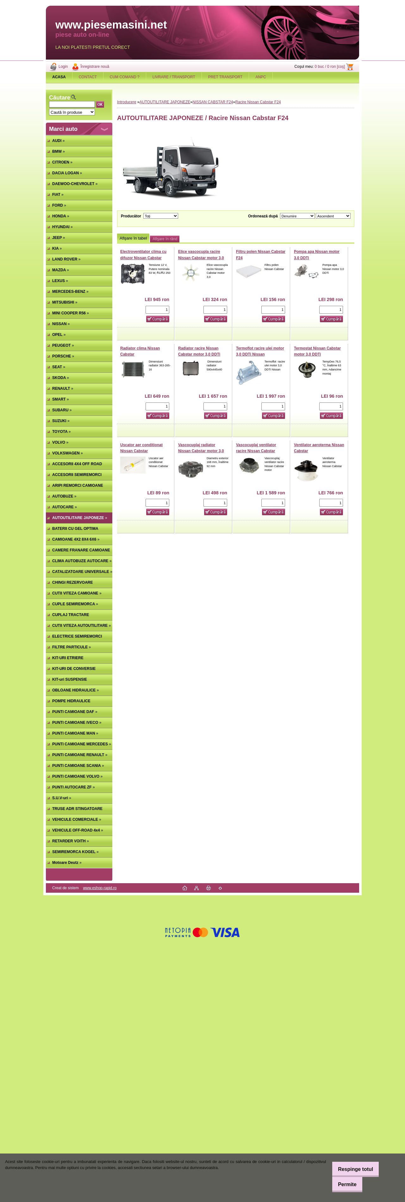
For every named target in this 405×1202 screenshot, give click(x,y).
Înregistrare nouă (94, 66)
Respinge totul (351, 1169)
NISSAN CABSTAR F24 (213, 102)
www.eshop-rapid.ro (99, 888)
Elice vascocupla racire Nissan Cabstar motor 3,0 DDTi (201, 257)
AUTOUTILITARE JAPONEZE (165, 102)
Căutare (59, 97)
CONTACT (88, 77)
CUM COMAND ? (125, 77)
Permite (342, 1184)
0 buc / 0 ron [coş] (330, 66)
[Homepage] (59, 77)
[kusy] (157, 310)
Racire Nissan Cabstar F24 (258, 102)
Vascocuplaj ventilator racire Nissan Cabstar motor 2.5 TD (256, 451)
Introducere (126, 102)
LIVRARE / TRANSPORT (174, 77)
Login (63, 66)
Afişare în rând (165, 239)
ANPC (260, 77)
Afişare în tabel (133, 238)
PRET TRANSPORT (225, 77)
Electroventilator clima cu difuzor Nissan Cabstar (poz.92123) (143, 257)
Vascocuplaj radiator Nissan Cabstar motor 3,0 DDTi (201, 451)
